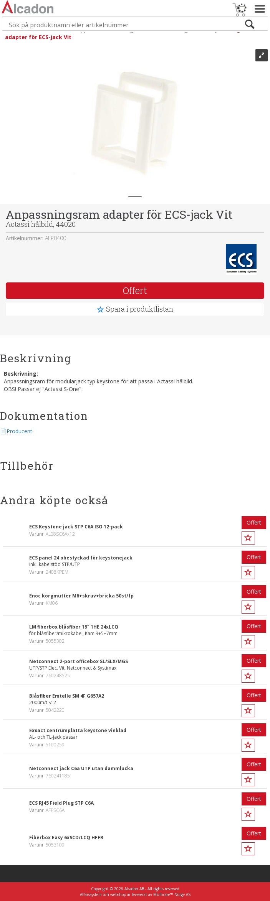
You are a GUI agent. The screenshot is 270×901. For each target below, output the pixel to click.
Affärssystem (91, 894)
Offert (135, 290)
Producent (19, 431)
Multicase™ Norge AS (171, 894)
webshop (118, 894)
